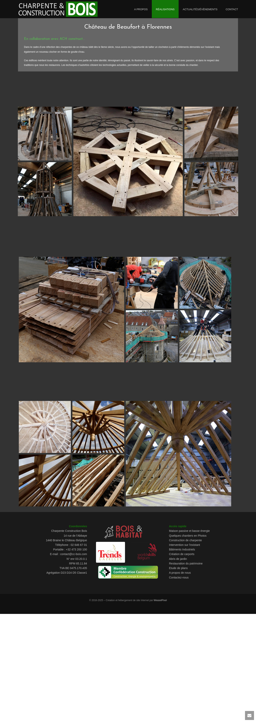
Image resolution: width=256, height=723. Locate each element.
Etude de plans (178, 568)
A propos (141, 9)
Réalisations (165, 9)
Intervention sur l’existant (184, 544)
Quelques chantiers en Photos (188, 535)
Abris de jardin (178, 558)
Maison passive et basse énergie (189, 530)
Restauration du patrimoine (186, 563)
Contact (232, 9)
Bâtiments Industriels (182, 549)
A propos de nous (180, 572)
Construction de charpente (185, 540)
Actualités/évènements (200, 9)
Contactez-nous (179, 577)
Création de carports (181, 554)
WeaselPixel (160, 600)
